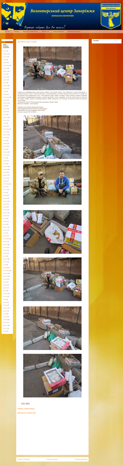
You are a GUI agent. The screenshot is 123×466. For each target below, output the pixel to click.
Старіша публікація (81, 459)
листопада (6, 65)
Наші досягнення (58, 31)
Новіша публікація (23, 459)
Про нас (7, 31)
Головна (16, 31)
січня (4, 59)
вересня (5, 71)
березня (5, 54)
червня (5, 77)
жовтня (5, 68)
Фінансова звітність (74, 31)
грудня (5, 62)
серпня (5, 137)
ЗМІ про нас (45, 31)
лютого (5, 57)
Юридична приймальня (30, 31)
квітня (4, 51)
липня (4, 74)
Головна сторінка (52, 459)
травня (5, 80)
